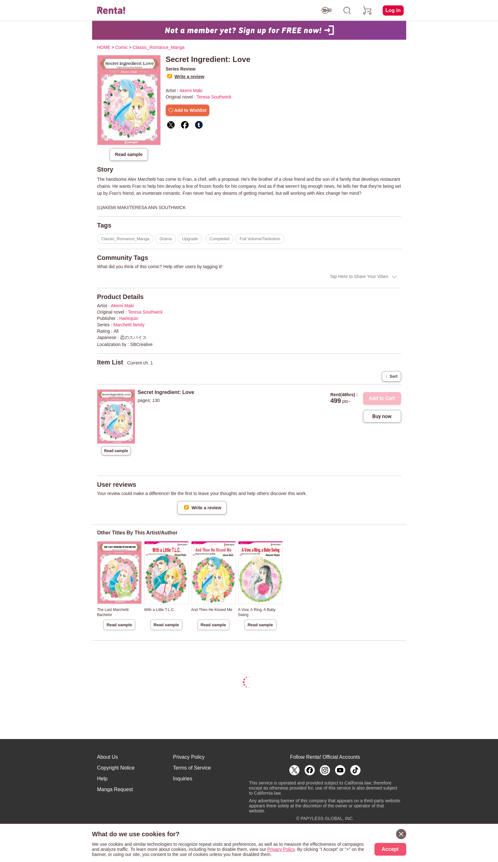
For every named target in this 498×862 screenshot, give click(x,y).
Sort (391, 376)
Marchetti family (129, 324)
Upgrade (190, 238)
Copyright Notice (116, 767)
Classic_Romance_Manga (125, 238)
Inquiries (182, 778)
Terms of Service (192, 767)
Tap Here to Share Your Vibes (359, 276)
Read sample (128, 154)
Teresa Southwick (214, 96)
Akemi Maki (190, 90)
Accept (390, 849)
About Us (107, 757)
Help (102, 778)
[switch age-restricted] (327, 10)
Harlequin (128, 318)
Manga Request (115, 789)
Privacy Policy (189, 757)
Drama (165, 238)
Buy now (382, 416)
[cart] (367, 10)
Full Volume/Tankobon (259, 238)
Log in (393, 10)
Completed (220, 238)
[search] (347, 10)
